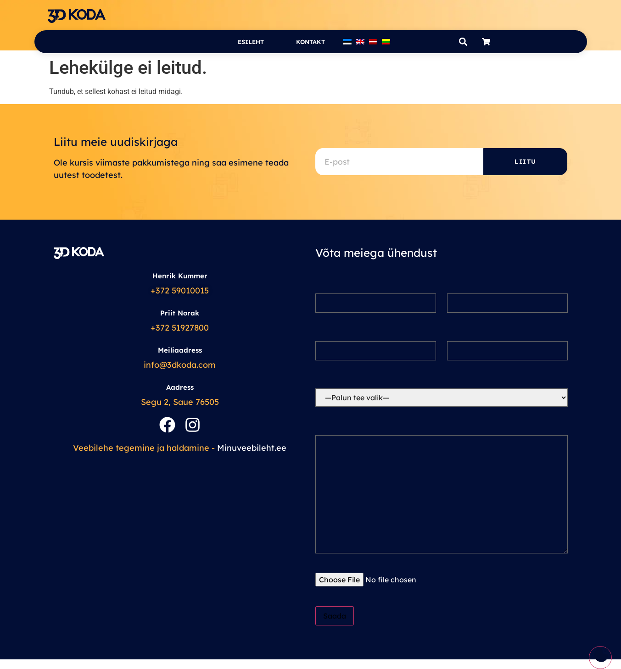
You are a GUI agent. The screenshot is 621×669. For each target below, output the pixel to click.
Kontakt (310, 41)
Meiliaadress (180, 350)
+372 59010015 (180, 290)
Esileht (251, 41)
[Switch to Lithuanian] (386, 42)
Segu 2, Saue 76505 (180, 402)
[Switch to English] (360, 42)
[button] (463, 42)
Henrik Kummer (179, 275)
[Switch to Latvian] (373, 42)
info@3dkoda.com (180, 364)
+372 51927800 (180, 327)
